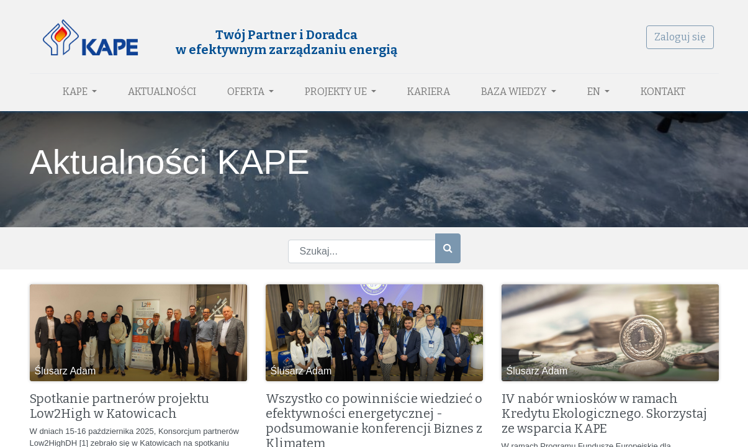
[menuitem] (162, 92)
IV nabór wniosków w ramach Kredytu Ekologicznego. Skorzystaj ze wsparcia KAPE (604, 413)
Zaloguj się (680, 37)
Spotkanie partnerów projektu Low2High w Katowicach (119, 406)
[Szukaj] (448, 248)
